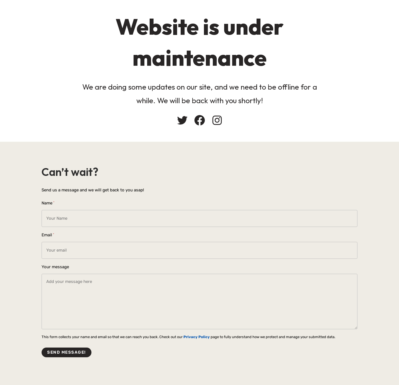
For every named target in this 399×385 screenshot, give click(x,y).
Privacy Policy (196, 337)
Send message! (66, 352)
